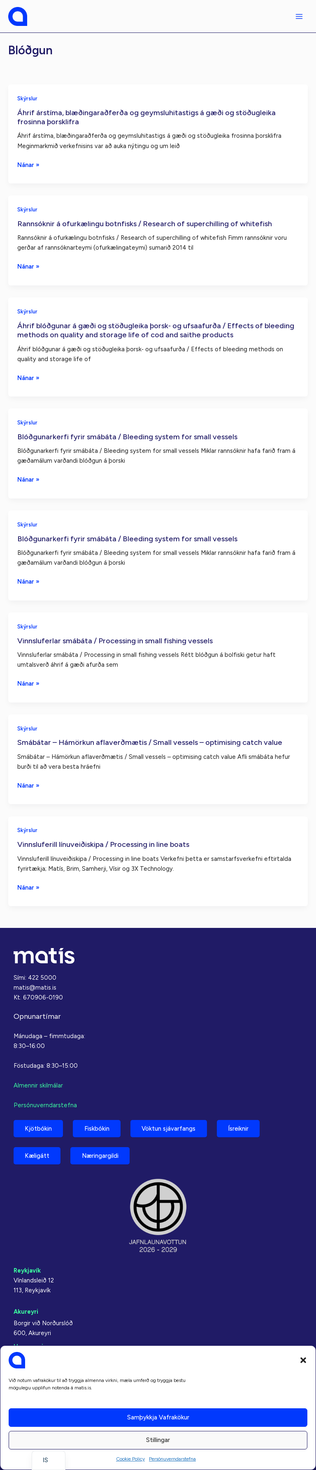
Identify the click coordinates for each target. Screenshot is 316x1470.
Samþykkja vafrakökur (158, 1417)
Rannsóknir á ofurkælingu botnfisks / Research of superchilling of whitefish (144, 223)
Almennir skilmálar (38, 1085)
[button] (303, 1360)
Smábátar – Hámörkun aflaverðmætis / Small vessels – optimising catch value (149, 742)
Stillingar (158, 1440)
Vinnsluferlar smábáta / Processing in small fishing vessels (115, 640)
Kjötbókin (38, 1128)
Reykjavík (27, 1270)
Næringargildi (101, 1155)
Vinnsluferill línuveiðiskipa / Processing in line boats (103, 844)
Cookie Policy (130, 1459)
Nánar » (28, 165)
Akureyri (26, 1311)
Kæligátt (37, 1155)
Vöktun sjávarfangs (170, 1128)
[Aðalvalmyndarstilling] (299, 16)
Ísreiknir (240, 1128)
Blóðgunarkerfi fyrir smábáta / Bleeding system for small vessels (127, 436)
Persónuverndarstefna (172, 1459)
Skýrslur (27, 98)
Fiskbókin (97, 1128)
